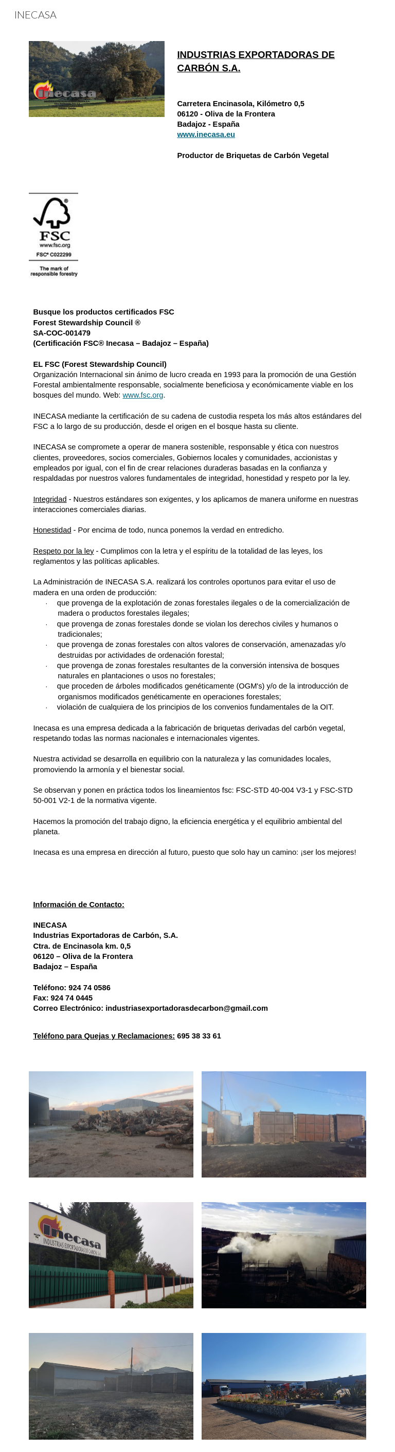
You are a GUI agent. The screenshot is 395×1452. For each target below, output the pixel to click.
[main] (269, 61)
